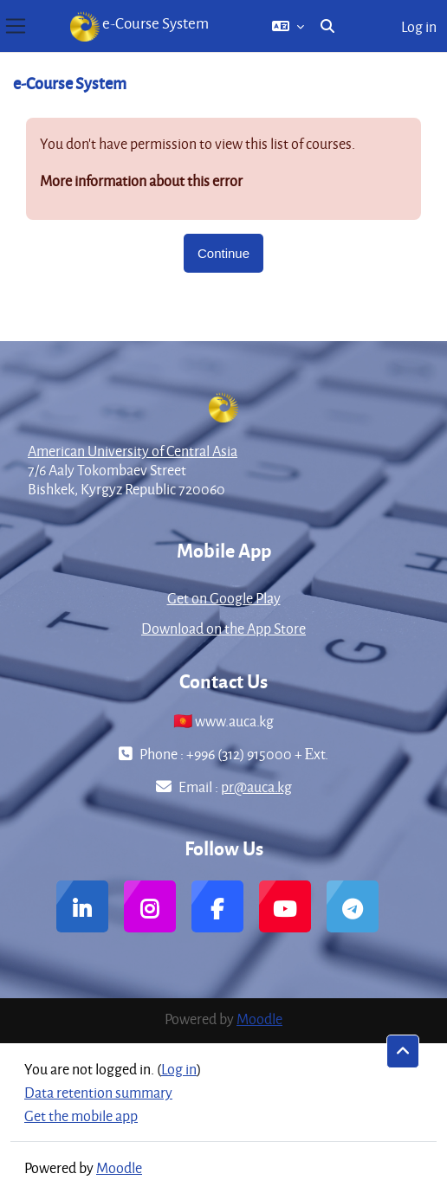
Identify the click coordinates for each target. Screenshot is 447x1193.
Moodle (259, 1019)
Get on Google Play (224, 598)
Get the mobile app (81, 1115)
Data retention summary (98, 1092)
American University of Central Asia (132, 451)
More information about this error (141, 180)
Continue (223, 253)
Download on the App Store (223, 628)
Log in (419, 26)
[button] (288, 26)
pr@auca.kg (256, 786)
